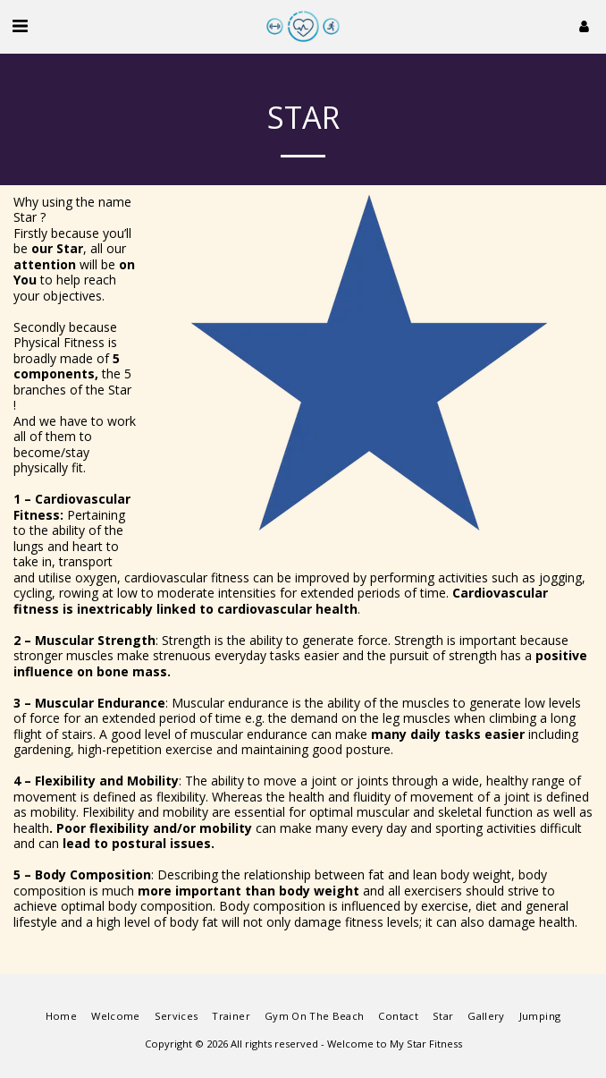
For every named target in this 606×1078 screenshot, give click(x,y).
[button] (19, 25)
